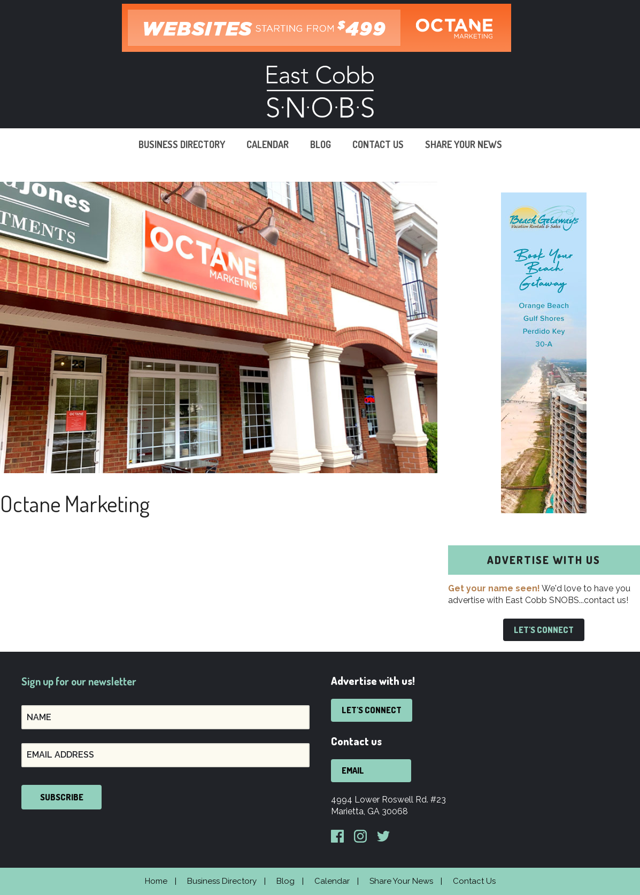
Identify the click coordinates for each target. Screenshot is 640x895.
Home (156, 881)
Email (353, 770)
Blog (320, 144)
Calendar (267, 144)
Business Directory (181, 144)
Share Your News (463, 144)
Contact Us (378, 144)
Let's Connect (544, 629)
